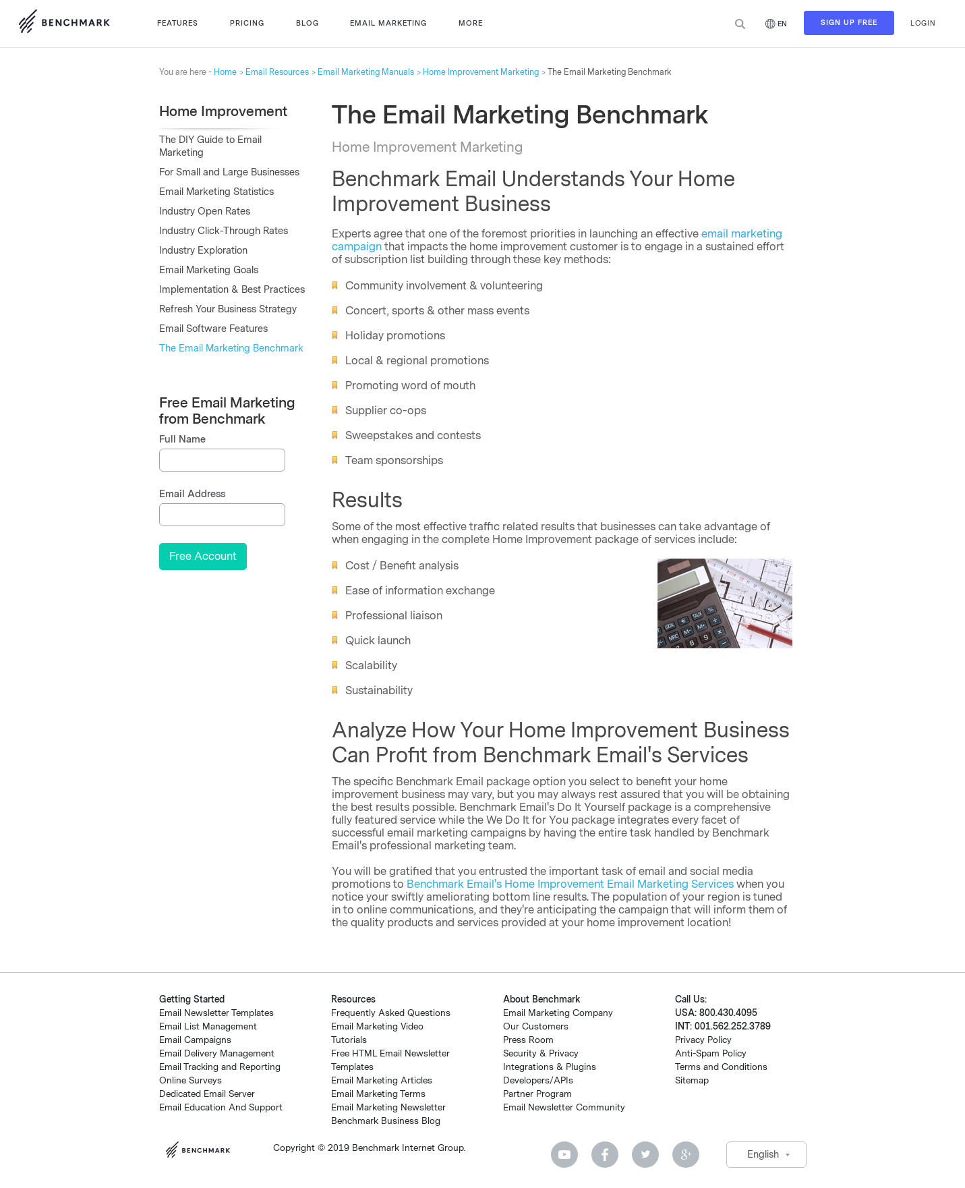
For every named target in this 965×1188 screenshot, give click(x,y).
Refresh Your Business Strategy (228, 309)
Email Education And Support (221, 1107)
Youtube (564, 1154)
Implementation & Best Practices (232, 289)
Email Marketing (388, 23)
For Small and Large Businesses (229, 172)
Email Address (192, 494)
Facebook (604, 1154)
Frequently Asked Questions (390, 1013)
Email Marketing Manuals (366, 72)
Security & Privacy (541, 1053)
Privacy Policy (703, 1040)
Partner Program (537, 1094)
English (763, 1154)
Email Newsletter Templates (216, 1013)
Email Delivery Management (216, 1053)
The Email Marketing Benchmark (231, 348)
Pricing (247, 23)
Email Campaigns (195, 1040)
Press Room (528, 1040)
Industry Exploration (203, 250)
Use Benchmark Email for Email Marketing (64, 23)
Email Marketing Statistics (216, 192)
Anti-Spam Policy (711, 1053)
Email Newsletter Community (564, 1107)
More (471, 23)
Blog (307, 23)
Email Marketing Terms (378, 1094)
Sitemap (692, 1080)
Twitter (645, 1154)
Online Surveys (190, 1080)
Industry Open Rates (204, 211)
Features (177, 23)
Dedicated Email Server (207, 1094)
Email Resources (277, 72)
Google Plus (685, 1154)
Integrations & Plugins (549, 1067)
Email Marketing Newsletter (388, 1107)
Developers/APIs (538, 1080)
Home (225, 72)
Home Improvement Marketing (481, 72)
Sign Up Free (849, 24)
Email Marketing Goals (208, 270)
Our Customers (535, 1026)
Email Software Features (213, 329)
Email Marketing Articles (381, 1080)
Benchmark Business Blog (385, 1121)
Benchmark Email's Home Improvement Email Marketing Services (570, 884)
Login (923, 23)
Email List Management (208, 1026)
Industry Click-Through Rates (223, 231)
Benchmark (202, 1151)
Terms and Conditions (721, 1067)
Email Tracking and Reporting (220, 1067)
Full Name (182, 439)
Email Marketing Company (558, 1013)
